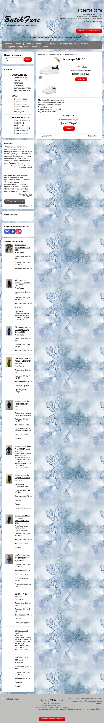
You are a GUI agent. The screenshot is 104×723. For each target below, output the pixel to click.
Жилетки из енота (22, 130)
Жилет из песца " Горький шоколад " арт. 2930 (23, 282)
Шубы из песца (20, 99)
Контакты (85, 44)
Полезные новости (34, 44)
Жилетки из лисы (21, 133)
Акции (34, 46)
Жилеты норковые (22, 128)
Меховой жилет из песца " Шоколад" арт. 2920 (23, 360)
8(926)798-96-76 (90, 10)
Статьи (45, 46)
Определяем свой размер (16, 46)
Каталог (8, 44)
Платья (17, 80)
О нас (18, 44)
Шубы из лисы (20, 101)
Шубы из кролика (21, 107)
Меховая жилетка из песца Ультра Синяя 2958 (23, 329)
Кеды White (92, 136)
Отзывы (52, 44)
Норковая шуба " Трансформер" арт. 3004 (22, 403)
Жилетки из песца (22, 120)
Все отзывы (23, 206)
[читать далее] (15, 163)
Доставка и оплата (68, 44)
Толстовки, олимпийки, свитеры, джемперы (22, 85)
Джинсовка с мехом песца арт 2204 (22, 247)
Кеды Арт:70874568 (48, 136)
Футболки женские (22, 90)
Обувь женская (20, 78)
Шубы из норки (20, 104)
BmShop (99, 709)
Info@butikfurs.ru (12, 699)
